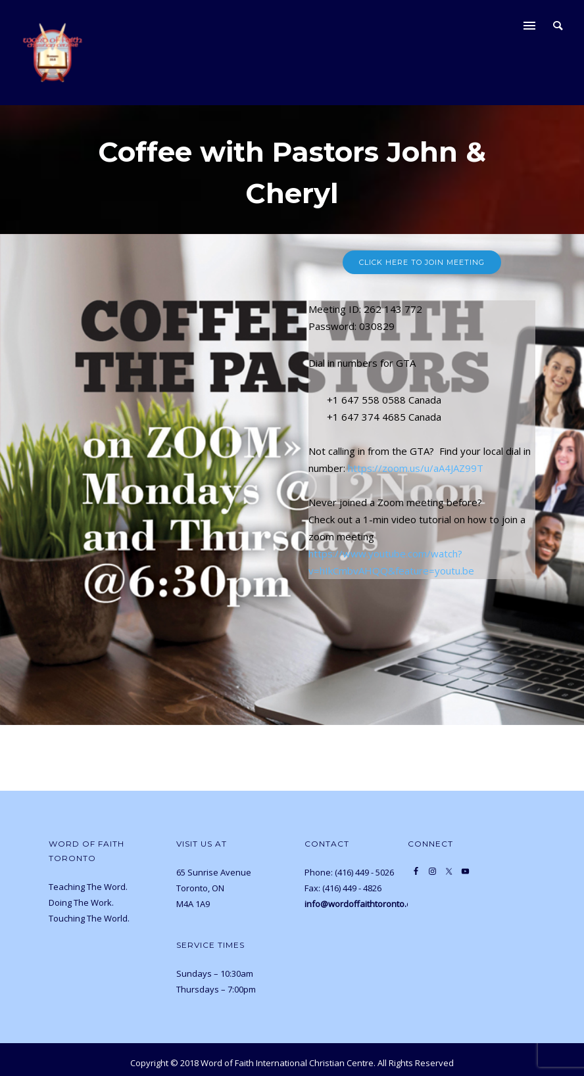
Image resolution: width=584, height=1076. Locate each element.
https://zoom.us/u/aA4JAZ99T (415, 468)
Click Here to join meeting (422, 262)
